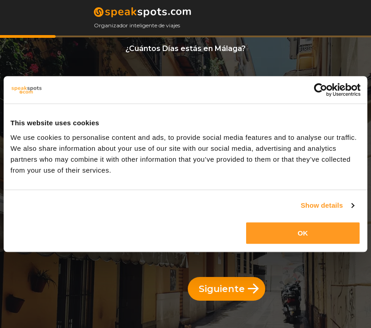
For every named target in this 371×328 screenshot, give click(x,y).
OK (303, 233)
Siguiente (229, 288)
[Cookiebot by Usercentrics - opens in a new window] (321, 90)
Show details (322, 205)
